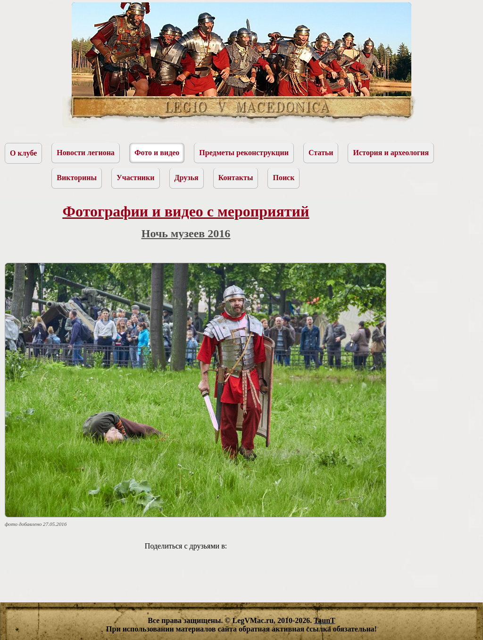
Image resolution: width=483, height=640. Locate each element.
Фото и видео (156, 153)
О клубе (23, 153)
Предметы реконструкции (244, 153)
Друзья (187, 178)
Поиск (283, 178)
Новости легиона (86, 153)
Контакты (235, 178)
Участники (136, 178)
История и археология (391, 153)
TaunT (324, 620)
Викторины (77, 178)
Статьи (320, 153)
